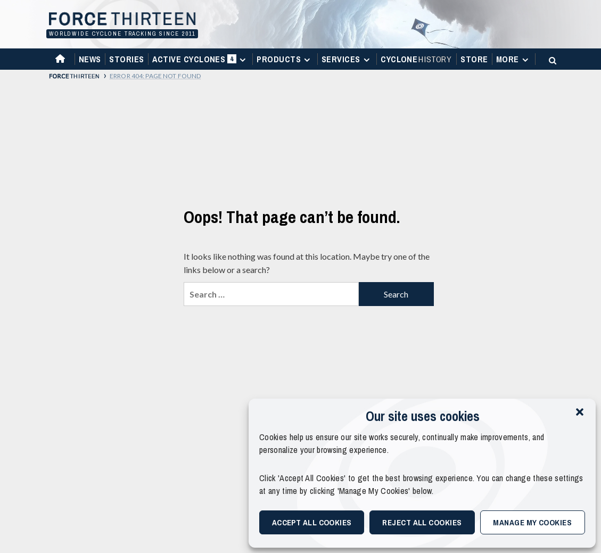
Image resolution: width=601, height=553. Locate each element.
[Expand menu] (242, 59)
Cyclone (416, 59)
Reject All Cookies (422, 522)
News (90, 59)
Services (347, 59)
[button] (579, 412)
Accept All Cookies (312, 522)
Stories (126, 59)
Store (474, 59)
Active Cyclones (200, 61)
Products (285, 59)
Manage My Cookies (532, 522)
